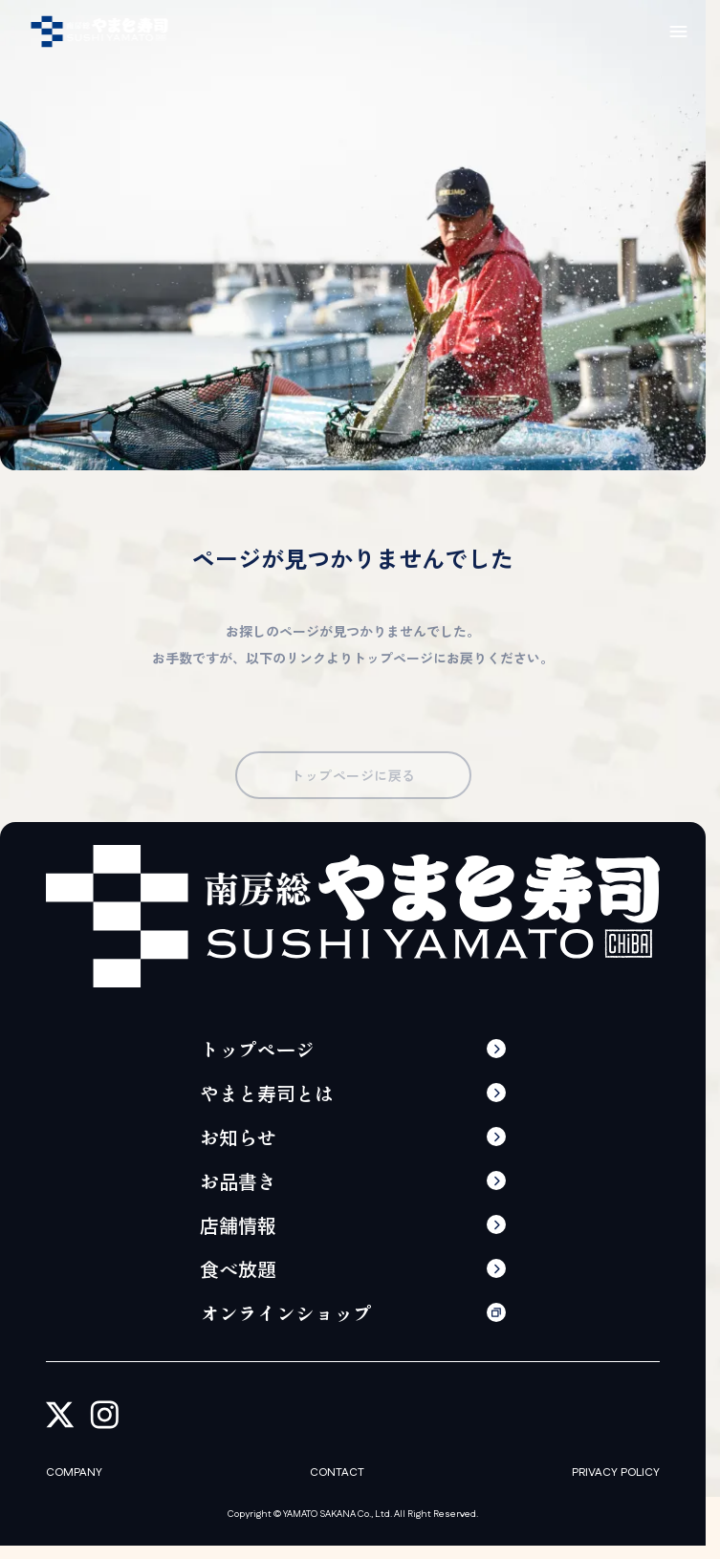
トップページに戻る (352, 787)
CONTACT (337, 1473)
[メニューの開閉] (677, 31)
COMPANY (74, 1473)
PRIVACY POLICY (616, 1473)
